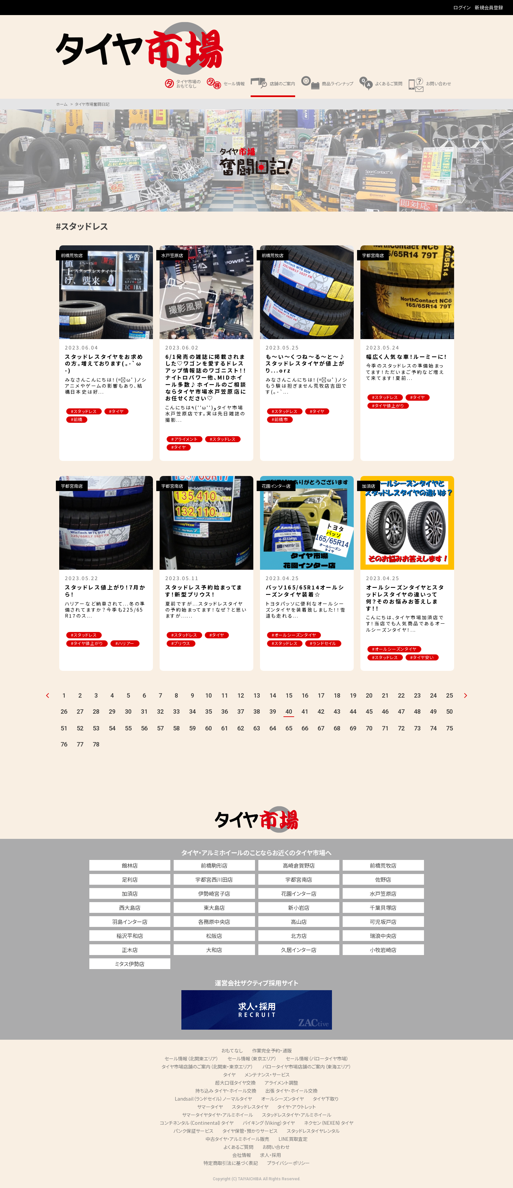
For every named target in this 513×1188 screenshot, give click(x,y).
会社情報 (241, 1155)
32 (160, 711)
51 (64, 728)
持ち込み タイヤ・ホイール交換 (225, 1091)
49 (433, 711)
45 (369, 711)
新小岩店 (299, 908)
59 (192, 728)
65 (288, 728)
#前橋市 (280, 420)
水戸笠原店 (383, 894)
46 (385, 711)
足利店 (130, 880)
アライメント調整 (281, 1083)
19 (353, 695)
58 (176, 728)
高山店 (299, 922)
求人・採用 (270, 1155)
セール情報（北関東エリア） (192, 1058)
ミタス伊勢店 (130, 964)
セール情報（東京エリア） (252, 1058)
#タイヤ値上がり (389, 406)
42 (321, 711)
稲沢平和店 (129, 936)
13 (256, 695)
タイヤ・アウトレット (296, 1107)
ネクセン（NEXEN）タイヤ (328, 1123)
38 (256, 711)
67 (321, 728)
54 (112, 728)
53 (96, 728)
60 (208, 728)
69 (353, 728)
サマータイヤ (210, 1107)
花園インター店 (299, 894)
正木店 (130, 950)
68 (337, 728)
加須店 (130, 894)
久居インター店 (299, 950)
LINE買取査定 (293, 1139)
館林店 (130, 866)
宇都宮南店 (298, 880)
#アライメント (185, 439)
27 (80, 711)
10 (208, 695)
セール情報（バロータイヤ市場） (317, 1058)
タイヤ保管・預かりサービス (250, 1131)
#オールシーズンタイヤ (294, 635)
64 (272, 728)
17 (321, 695)
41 (305, 711)
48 (417, 711)
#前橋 (77, 420)
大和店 (214, 950)
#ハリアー (126, 644)
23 (417, 695)
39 (272, 711)
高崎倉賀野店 (299, 866)
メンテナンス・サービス (267, 1075)
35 (208, 711)
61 (224, 728)
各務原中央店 (214, 922)
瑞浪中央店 (383, 936)
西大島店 (130, 908)
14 (272, 695)
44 (353, 711)
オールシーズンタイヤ (282, 1099)
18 (337, 695)
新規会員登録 (489, 7)
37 (240, 711)
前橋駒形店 (214, 866)
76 (64, 744)
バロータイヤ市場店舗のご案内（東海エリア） (306, 1066)
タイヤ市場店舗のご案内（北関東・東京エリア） (207, 1066)
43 (337, 711)
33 (176, 711)
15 (288, 695)
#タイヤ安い (423, 657)
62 (240, 728)
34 (192, 711)
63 (256, 728)
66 (305, 728)
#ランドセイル (325, 644)
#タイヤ (118, 411)
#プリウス (181, 644)
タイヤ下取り (326, 1099)
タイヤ (229, 1075)
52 (80, 728)
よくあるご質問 (238, 1147)
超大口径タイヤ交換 (235, 1083)
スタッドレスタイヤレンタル (313, 1131)
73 (417, 728)
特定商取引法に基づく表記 (230, 1163)
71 (385, 728)
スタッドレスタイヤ (250, 1107)
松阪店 (214, 936)
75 (449, 728)
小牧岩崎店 (383, 950)
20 (369, 695)
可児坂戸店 (383, 922)
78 (96, 744)
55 (128, 728)
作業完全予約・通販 (272, 1050)
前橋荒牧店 (383, 866)
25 (449, 695)
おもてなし (232, 1050)
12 (240, 695)
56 (144, 728)
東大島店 (214, 908)
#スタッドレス (85, 411)
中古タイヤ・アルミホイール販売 (237, 1139)
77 (80, 744)
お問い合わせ (275, 1147)
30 (128, 711)
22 (401, 695)
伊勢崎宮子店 (214, 894)
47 (401, 711)
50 (449, 711)
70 (369, 728)
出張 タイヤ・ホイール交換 (291, 1091)
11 (224, 695)
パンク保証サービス (193, 1131)
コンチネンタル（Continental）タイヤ (197, 1123)
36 (224, 711)
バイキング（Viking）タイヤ (269, 1123)
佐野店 (383, 880)
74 (433, 728)
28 (96, 711)
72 (401, 728)
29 (112, 711)
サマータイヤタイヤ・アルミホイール (217, 1115)
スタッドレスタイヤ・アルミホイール (296, 1115)
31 (144, 711)
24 (433, 695)
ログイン (462, 7)
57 (160, 728)
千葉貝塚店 (383, 908)
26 (64, 711)
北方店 (299, 936)
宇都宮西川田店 (214, 880)
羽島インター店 (130, 922)
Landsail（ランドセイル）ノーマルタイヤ (213, 1099)
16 (305, 695)
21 (385, 695)
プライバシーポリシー (288, 1163)
